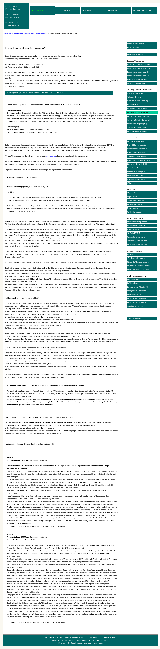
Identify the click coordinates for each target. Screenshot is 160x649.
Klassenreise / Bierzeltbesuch (137, 149)
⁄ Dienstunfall (29, 34)
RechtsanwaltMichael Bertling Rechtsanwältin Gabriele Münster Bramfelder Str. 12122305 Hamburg (14, 15)
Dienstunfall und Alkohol (135, 175)
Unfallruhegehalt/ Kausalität (136, 302)
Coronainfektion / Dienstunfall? (137, 112)
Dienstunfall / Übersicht (135, 54)
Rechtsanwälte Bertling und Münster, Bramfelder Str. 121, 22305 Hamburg (72, 637)
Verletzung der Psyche (134, 97)
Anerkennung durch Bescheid (137, 241)
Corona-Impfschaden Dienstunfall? (139, 120)
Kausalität (130, 254)
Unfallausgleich (132, 283)
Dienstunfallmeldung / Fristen (137, 222)
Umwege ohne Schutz (134, 204)
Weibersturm (131, 183)
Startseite (7, 34)
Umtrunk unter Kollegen (135, 168)
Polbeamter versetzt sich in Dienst (138, 160)
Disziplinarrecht (63, 10)
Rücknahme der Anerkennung (137, 244)
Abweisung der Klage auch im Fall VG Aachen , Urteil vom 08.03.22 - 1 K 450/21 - (35, 93)
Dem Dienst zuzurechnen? (136, 141)
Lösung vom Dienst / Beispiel (137, 164)
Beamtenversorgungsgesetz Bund (138, 64)
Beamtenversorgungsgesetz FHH (138, 68)
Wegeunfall (131, 193)
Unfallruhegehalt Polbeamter (136, 298)
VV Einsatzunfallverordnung (136, 83)
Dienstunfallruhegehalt (134, 294)
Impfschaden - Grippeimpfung (137, 124)
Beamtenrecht (37, 10)
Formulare (95, 640)
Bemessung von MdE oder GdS (138, 287)
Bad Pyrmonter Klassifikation (137, 291)
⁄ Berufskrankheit (41, 34)
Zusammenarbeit (83, 640)
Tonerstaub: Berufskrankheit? (137, 128)
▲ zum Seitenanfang (134, 318)
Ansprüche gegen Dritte (135, 306)
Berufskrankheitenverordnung (137, 131)
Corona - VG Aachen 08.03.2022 (138, 116)
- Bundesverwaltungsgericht (136, 258)
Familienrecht (114, 10)
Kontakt (64, 640)
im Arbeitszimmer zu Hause (136, 179)
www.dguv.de (51, 156)
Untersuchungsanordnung (136, 237)
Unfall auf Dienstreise (134, 212)
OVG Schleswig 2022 (134, 229)
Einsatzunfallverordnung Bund (137, 79)
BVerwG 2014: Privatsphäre (136, 145)
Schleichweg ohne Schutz (136, 200)
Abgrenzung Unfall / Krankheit (137, 108)
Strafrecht (86, 10)
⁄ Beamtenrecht (17, 34)
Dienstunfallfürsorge (134, 279)
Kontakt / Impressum (142, 10)
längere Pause (132, 197)
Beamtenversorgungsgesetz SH (138, 76)
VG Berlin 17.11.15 (133, 233)
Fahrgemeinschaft (133, 208)
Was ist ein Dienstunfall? (135, 93)
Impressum (105, 640)
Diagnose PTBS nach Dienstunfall (138, 266)
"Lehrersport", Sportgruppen (136, 156)
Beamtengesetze (133, 47)
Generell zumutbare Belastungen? (138, 101)
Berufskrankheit (132, 104)
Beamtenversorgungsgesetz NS (138, 72)
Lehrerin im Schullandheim (136, 153)
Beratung (72, 640)
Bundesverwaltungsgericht (136, 225)
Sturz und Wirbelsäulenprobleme (138, 262)
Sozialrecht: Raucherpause (136, 172)
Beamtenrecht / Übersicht (135, 44)
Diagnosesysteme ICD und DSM (138, 269)
